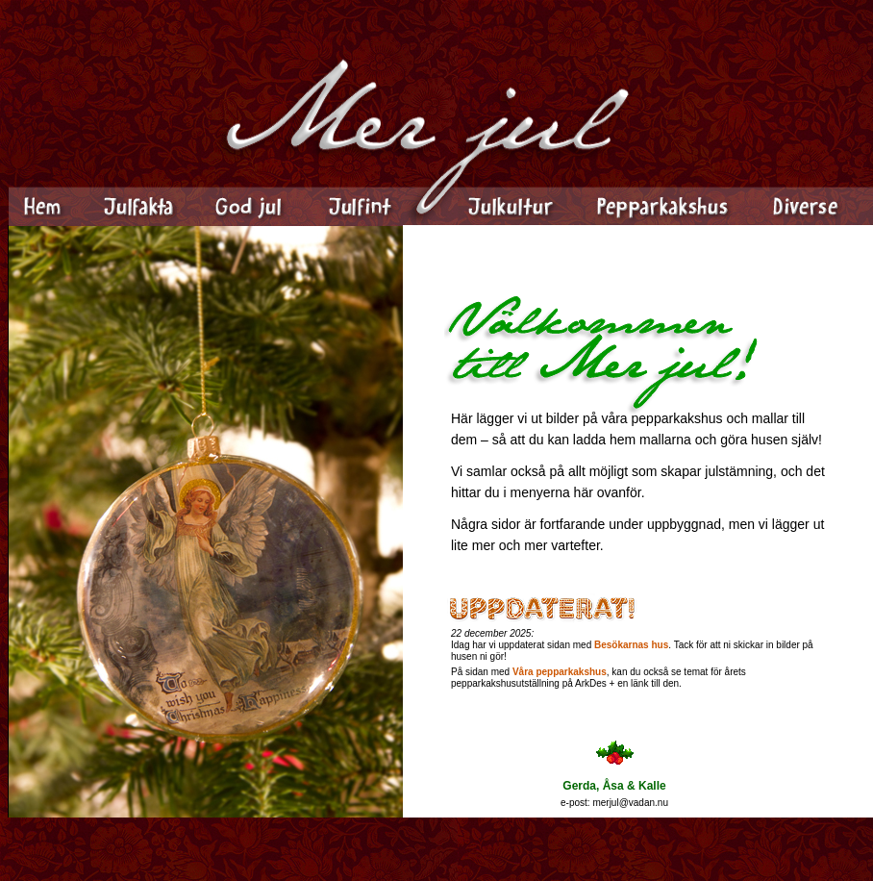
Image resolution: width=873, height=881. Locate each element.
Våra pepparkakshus (559, 672)
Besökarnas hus (631, 645)
